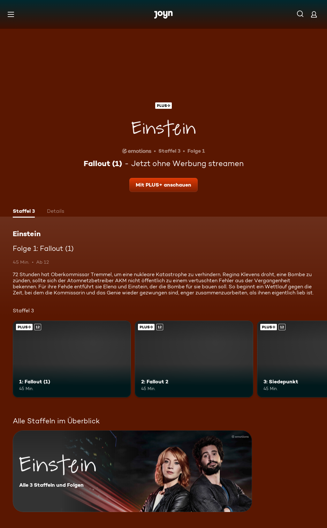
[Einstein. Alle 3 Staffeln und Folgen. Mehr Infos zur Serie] (132, 471)
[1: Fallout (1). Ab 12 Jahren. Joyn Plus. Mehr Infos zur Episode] (72, 359)
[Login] (313, 14)
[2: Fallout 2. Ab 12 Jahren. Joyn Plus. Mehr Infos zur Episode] (194, 359)
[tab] (23, 212)
